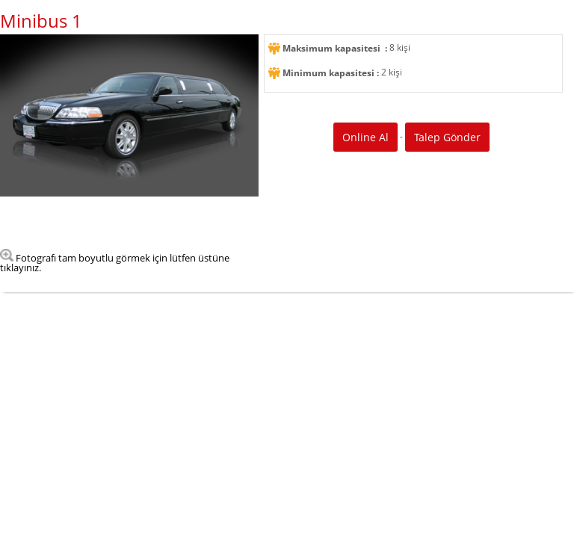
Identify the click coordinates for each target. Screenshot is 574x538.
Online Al (365, 137)
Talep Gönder (447, 137)
